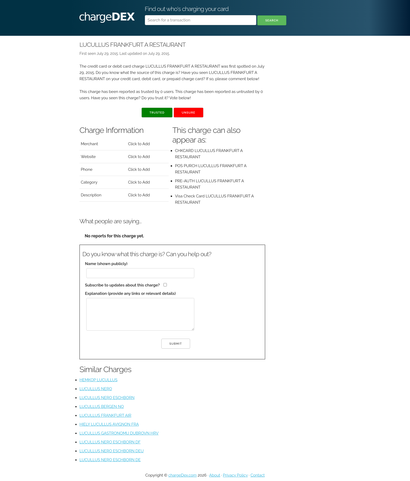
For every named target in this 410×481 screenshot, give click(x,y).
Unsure (188, 112)
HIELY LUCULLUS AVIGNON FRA (109, 424)
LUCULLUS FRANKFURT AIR (105, 415)
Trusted (157, 112)
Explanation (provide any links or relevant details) (130, 293)
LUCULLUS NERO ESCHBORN (106, 397)
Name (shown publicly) (106, 263)
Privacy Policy (235, 475)
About (214, 475)
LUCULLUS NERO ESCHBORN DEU (111, 451)
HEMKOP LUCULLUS (98, 380)
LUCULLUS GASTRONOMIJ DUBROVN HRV (118, 433)
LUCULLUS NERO (95, 388)
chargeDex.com (182, 475)
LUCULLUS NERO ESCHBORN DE (110, 459)
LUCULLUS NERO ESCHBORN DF (110, 442)
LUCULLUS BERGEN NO (101, 406)
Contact (257, 475)
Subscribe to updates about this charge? (122, 285)
